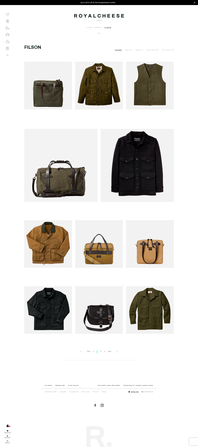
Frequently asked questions (138, 385)
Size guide (73, 385)
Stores (48, 385)
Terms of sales (85, 391)
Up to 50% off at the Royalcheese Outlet (97, 3)
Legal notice (63, 391)
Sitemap (104, 391)
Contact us (95, 391)
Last (109, 351)
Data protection (73, 391)
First (88, 351)
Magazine (60, 385)
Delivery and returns (109, 385)
